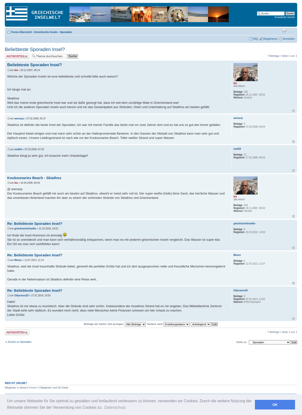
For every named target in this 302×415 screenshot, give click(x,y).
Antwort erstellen (17, 56)
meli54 (18, 149)
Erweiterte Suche (285, 17)
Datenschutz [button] (115, 407)
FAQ (255, 38)
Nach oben (293, 111)
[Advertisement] (151, 365)
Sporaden (66, 32)
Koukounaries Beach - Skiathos (34, 178)
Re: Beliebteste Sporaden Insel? (34, 223)
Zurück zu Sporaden (19, 341)
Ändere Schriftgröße (291, 31)
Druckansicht (284, 31)
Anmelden (289, 38)
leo (16, 70)
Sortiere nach (168, 324)
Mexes (18, 260)
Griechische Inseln (46, 32)
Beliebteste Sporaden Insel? (35, 49)
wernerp (19, 118)
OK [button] (275, 405)
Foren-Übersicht (21, 32)
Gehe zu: (241, 342)
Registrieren (270, 38)
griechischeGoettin (25, 228)
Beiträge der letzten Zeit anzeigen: (115, 324)
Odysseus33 (21, 295)
